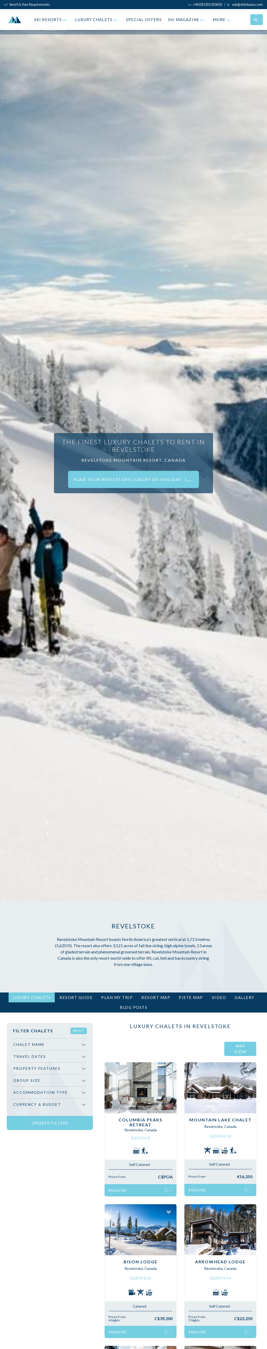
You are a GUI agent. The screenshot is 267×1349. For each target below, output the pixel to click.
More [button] (223, 19)
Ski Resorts (51, 19)
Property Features (36, 1068)
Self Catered (139, 1164)
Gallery (244, 997)
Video (219, 997)
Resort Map (155, 997)
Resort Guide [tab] (76, 997)
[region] (50, 1076)
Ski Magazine (187, 19)
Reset (78, 1031)
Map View (240, 1049)
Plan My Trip (117, 997)
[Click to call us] (205, 4)
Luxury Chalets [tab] (32, 997)
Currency (37, 1104)
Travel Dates (29, 1056)
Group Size (26, 1080)
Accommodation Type (40, 1092)
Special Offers (144, 19)
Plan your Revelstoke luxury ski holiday (133, 479)
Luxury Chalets (97, 19)
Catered (139, 1306)
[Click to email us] (245, 4)
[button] (110, 1087)
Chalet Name (29, 1044)
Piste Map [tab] (191, 997)
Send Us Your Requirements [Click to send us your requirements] (27, 4)
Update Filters (50, 1122)
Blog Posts (133, 1007)
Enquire (140, 1190)
